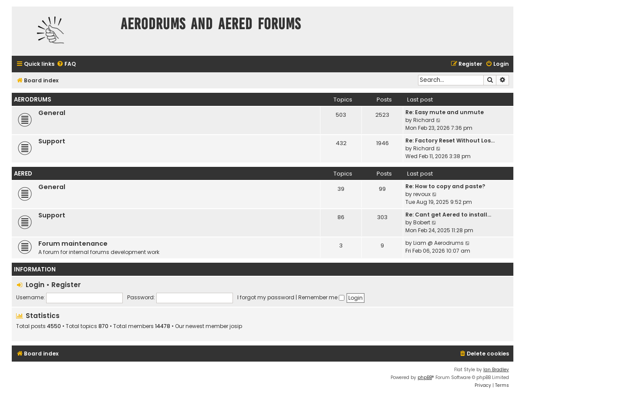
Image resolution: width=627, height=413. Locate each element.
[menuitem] (66, 64)
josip (235, 326)
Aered (23, 173)
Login (35, 284)
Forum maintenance (73, 243)
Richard (424, 120)
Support (51, 141)
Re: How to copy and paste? (445, 186)
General (51, 112)
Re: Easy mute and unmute (444, 112)
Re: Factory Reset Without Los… (450, 140)
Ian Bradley (496, 369)
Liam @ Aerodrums (438, 243)
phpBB (425, 377)
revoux (422, 194)
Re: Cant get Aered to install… (448, 214)
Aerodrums (32, 99)
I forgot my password (265, 297)
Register (66, 284)
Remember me (321, 297)
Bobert (421, 222)
